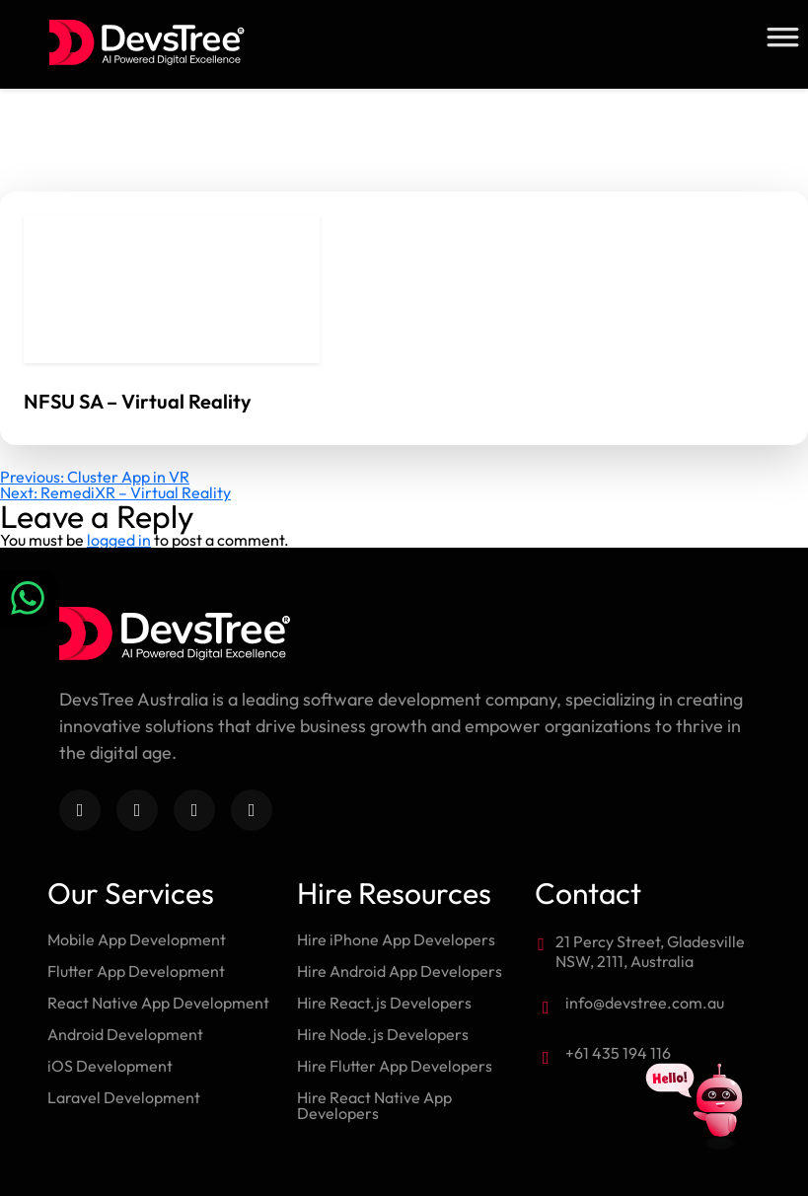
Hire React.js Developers (384, 1002)
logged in (119, 540)
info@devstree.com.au (644, 1002)
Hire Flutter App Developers (394, 1066)
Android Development (125, 1034)
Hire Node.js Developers (383, 1034)
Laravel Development (123, 1097)
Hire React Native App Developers (374, 1105)
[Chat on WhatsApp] (29, 598)
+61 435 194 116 (618, 1053)
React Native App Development (158, 1002)
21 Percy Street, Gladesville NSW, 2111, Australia (650, 951)
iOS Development (110, 1066)
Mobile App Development (136, 939)
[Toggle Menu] (782, 37)
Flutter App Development (136, 971)
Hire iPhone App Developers (396, 939)
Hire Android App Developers (399, 971)
